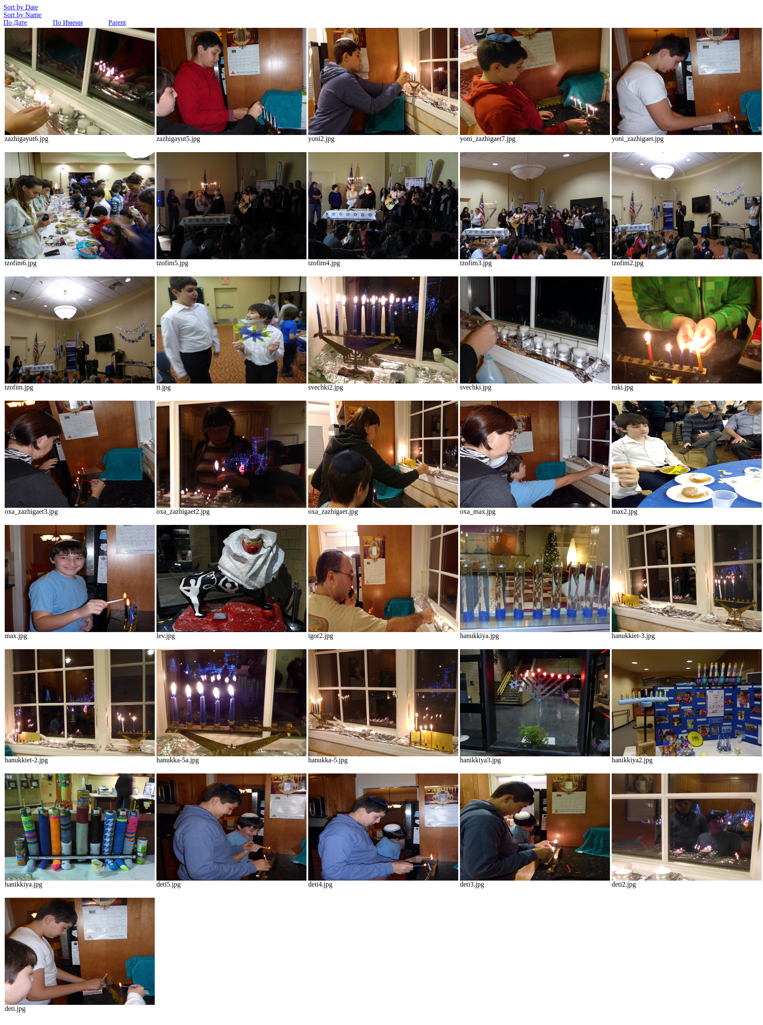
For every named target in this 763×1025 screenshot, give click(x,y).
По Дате (15, 22)
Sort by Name (22, 14)
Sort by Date (20, 7)
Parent (117, 22)
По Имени (67, 22)
